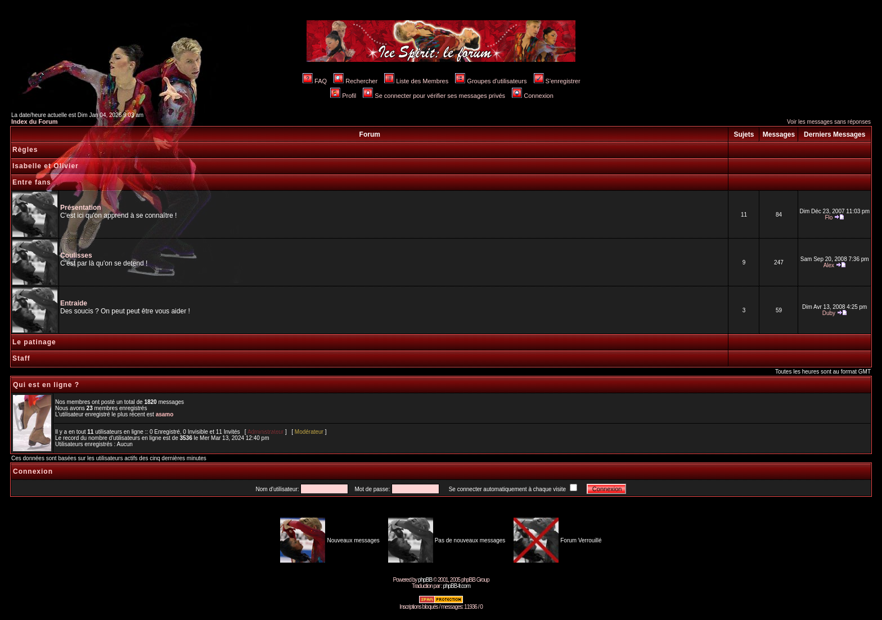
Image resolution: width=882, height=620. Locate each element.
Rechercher (355, 81)
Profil (343, 95)
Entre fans (31, 182)
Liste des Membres (416, 81)
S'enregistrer (557, 81)
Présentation (80, 208)
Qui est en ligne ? (46, 385)
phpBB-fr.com (456, 586)
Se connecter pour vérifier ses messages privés (434, 95)
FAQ (315, 81)
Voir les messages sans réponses (829, 122)
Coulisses (76, 255)
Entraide (73, 303)
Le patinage (34, 342)
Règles (25, 150)
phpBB (425, 580)
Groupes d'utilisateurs (490, 81)
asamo (165, 414)
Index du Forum (34, 121)
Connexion (533, 95)
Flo (828, 217)
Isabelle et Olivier (45, 166)
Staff (21, 358)
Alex (829, 265)
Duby (828, 313)
